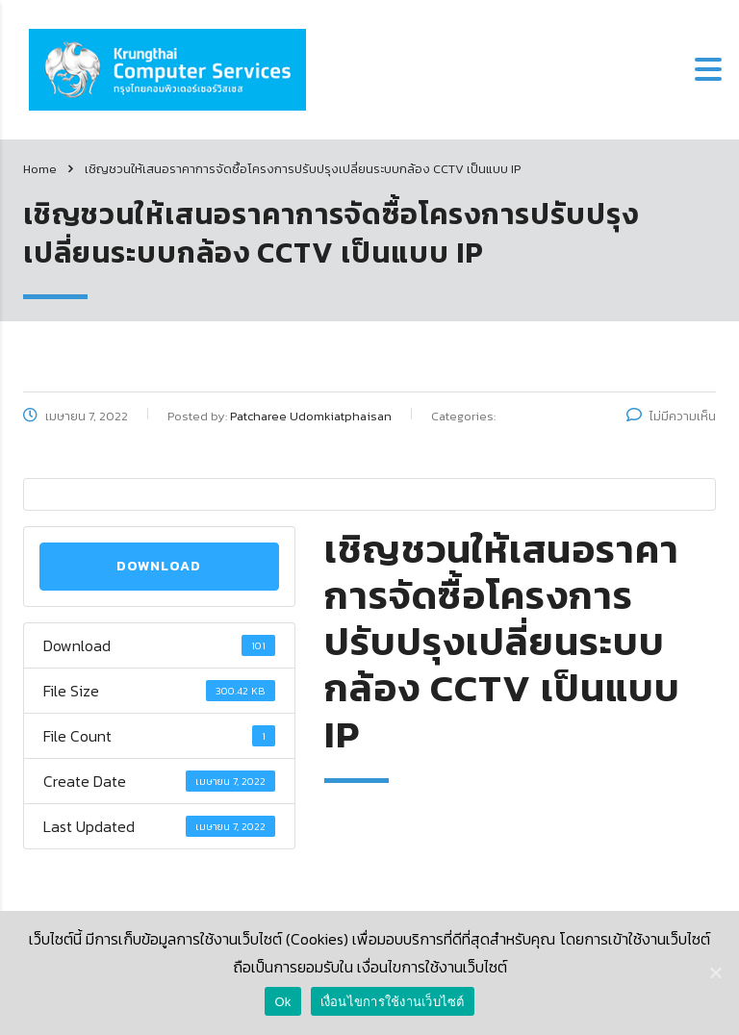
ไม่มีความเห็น (671, 416)
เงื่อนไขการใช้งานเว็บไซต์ (392, 1002)
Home (40, 169)
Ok (282, 1002)
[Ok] (715, 972)
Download (158, 566)
